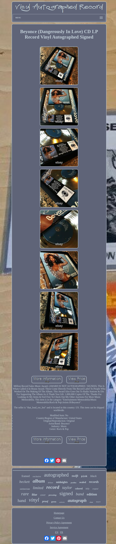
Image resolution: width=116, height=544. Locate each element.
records (94, 482)
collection (25, 489)
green (53, 502)
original (95, 489)
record (52, 487)
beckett (24, 482)
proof (45, 501)
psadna (73, 483)
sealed (82, 482)
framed (26, 476)
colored (79, 488)
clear (91, 502)
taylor (67, 487)
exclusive (37, 476)
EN (56, 532)
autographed (56, 475)
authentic (62, 502)
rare (25, 493)
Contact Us (59, 517)
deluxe (50, 482)
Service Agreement (59, 527)
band (80, 494)
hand (22, 500)
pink (84, 476)
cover (43, 495)
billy (87, 489)
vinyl (34, 500)
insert (98, 502)
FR (61, 532)
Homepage (59, 513)
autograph (77, 500)
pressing (52, 495)
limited (38, 488)
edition (92, 494)
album (39, 481)
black (93, 476)
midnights (62, 482)
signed (66, 493)
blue (34, 494)
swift (75, 476)
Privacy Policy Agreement (59, 522)
